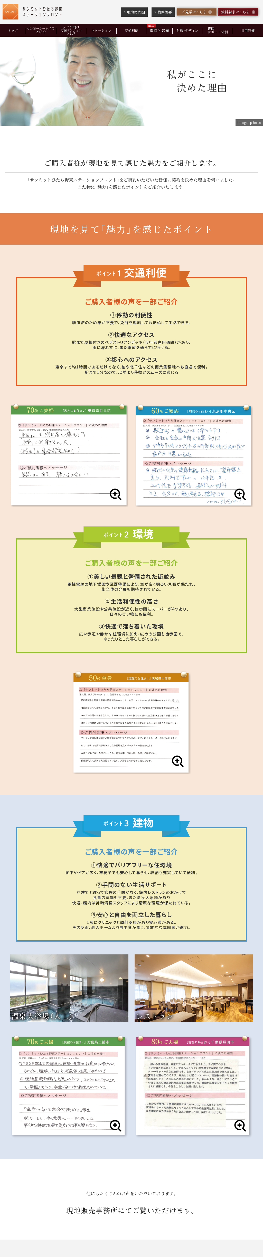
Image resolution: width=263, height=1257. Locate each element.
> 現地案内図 (134, 12)
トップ (13, 30)
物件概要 (115, 1153)
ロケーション (101, 30)
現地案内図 (80, 1153)
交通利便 (131, 30)
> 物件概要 (163, 12)
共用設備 (222, 1140)
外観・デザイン (187, 30)
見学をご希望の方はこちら (73, 1064)
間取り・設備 (159, 30)
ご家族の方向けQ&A (161, 1153)
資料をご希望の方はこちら (189, 1064)
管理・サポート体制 (218, 30)
